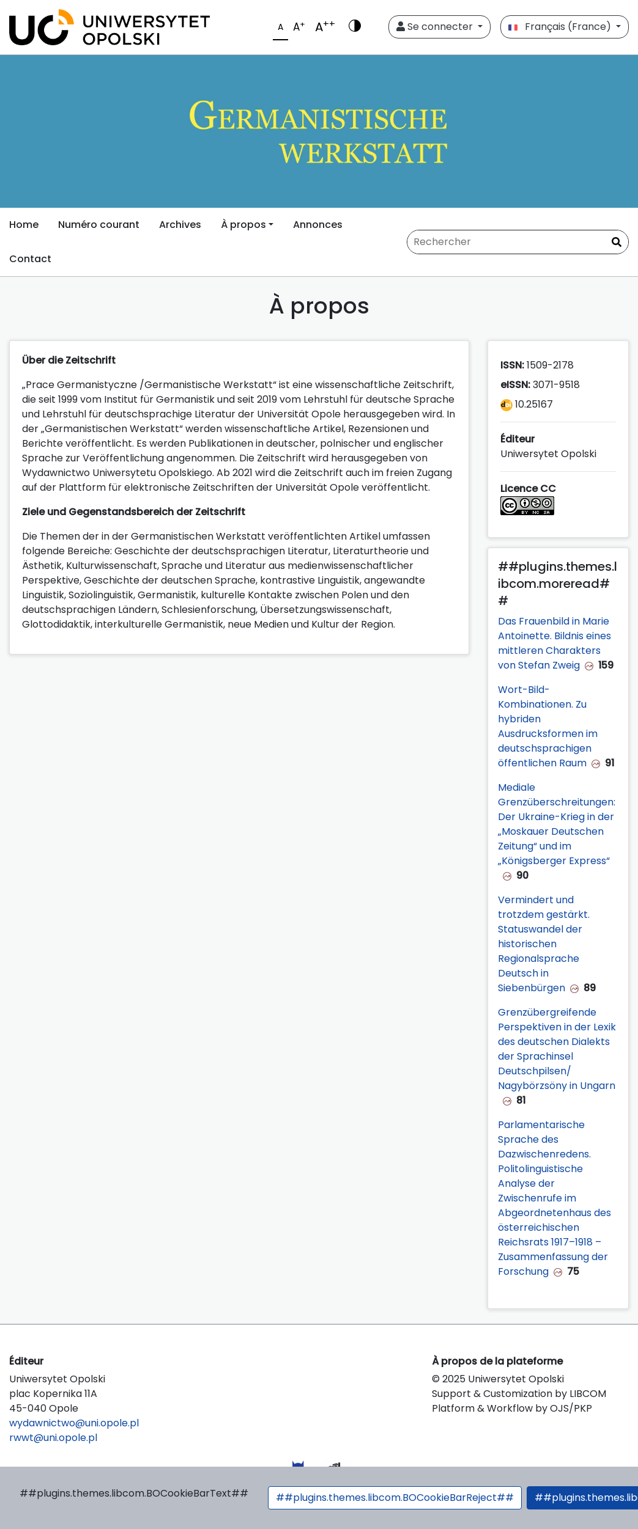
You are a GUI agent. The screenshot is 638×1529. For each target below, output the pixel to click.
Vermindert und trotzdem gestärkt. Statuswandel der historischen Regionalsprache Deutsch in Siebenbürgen (544, 944)
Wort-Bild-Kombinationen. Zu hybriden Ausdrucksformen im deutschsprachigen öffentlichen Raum (548, 726)
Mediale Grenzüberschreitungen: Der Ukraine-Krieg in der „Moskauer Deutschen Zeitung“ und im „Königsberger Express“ (556, 824)
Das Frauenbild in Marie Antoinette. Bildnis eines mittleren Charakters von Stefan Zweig (554, 643)
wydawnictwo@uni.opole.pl (74, 1423)
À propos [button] (243, 225)
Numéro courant (98, 225)
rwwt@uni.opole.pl (53, 1438)
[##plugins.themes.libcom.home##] (319, 131)
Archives (180, 225)
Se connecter (435, 27)
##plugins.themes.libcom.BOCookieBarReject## (395, 1498)
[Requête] (517, 242)
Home (24, 225)
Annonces (318, 225)
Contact (30, 259)
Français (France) (561, 27)
